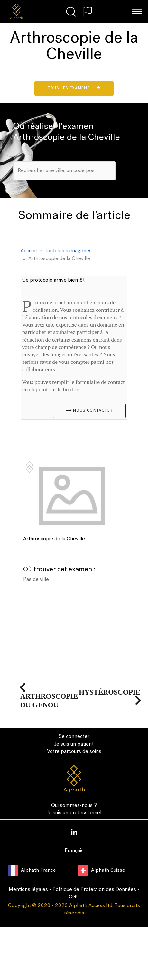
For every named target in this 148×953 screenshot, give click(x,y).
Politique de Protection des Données (94, 889)
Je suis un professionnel (74, 813)
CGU (74, 897)
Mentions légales (28, 889)
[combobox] (64, 170)
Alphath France (32, 870)
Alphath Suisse (101, 870)
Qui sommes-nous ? (74, 805)
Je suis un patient (74, 744)
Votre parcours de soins (74, 751)
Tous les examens (74, 88)
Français (74, 850)
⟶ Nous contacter (89, 411)
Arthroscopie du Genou (49, 696)
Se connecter (74, 736)
